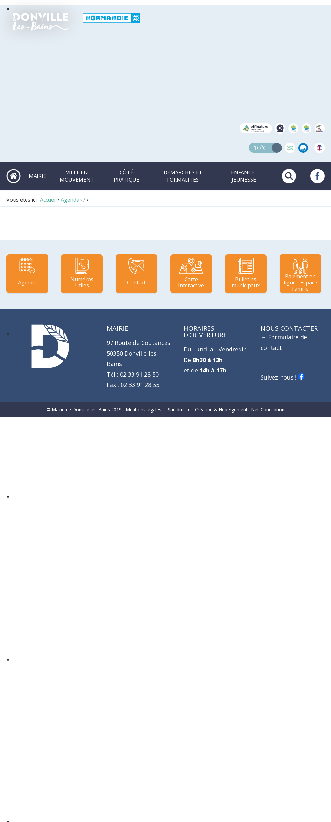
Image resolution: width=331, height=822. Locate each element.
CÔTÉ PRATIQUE (126, 176)
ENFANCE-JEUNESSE (243, 176)
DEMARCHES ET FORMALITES (183, 176)
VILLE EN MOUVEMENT (77, 176)
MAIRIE (37, 176)
